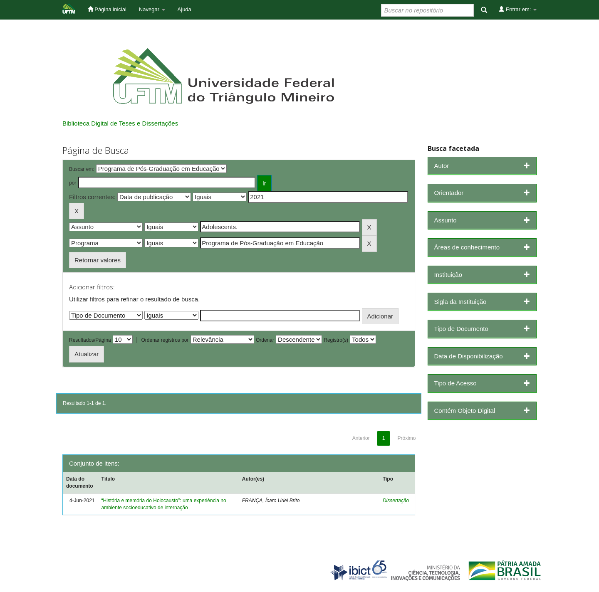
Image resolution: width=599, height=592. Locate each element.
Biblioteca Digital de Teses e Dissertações (120, 123)
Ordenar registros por (164, 340)
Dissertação (396, 500)
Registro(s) (336, 340)
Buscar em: (81, 169)
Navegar (152, 9)
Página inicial (107, 9)
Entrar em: (518, 9)
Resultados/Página (90, 340)
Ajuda (184, 9)
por (72, 183)
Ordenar (265, 340)
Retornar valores (97, 260)
